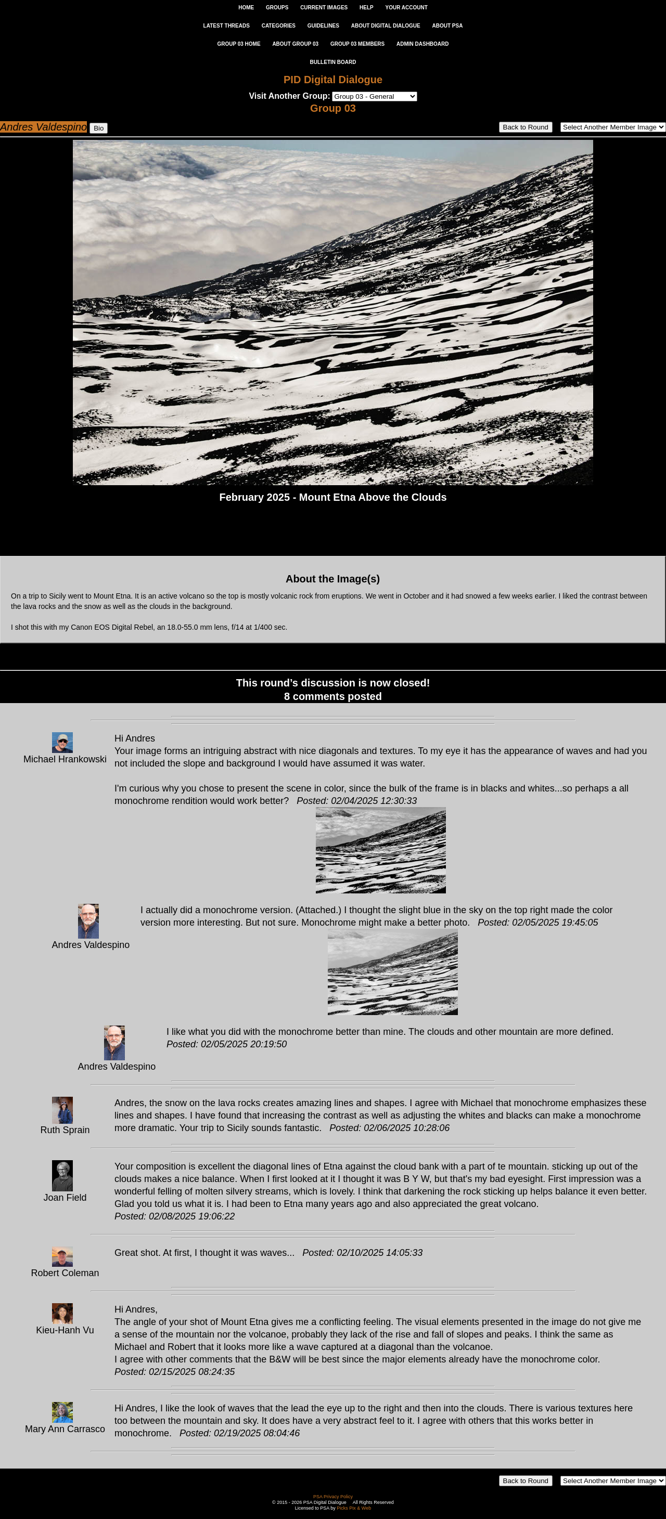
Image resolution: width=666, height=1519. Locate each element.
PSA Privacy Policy (333, 1496)
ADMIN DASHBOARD (422, 44)
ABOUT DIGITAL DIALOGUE (385, 26)
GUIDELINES (323, 26)
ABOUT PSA (447, 26)
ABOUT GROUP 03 (295, 44)
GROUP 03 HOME (238, 44)
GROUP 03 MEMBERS (357, 44)
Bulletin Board (333, 62)
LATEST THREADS (226, 26)
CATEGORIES (279, 26)
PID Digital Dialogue (333, 79)
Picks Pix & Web (354, 1508)
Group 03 (333, 108)
